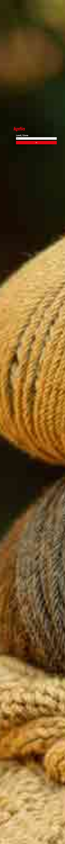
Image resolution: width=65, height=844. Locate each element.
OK (36, 142)
